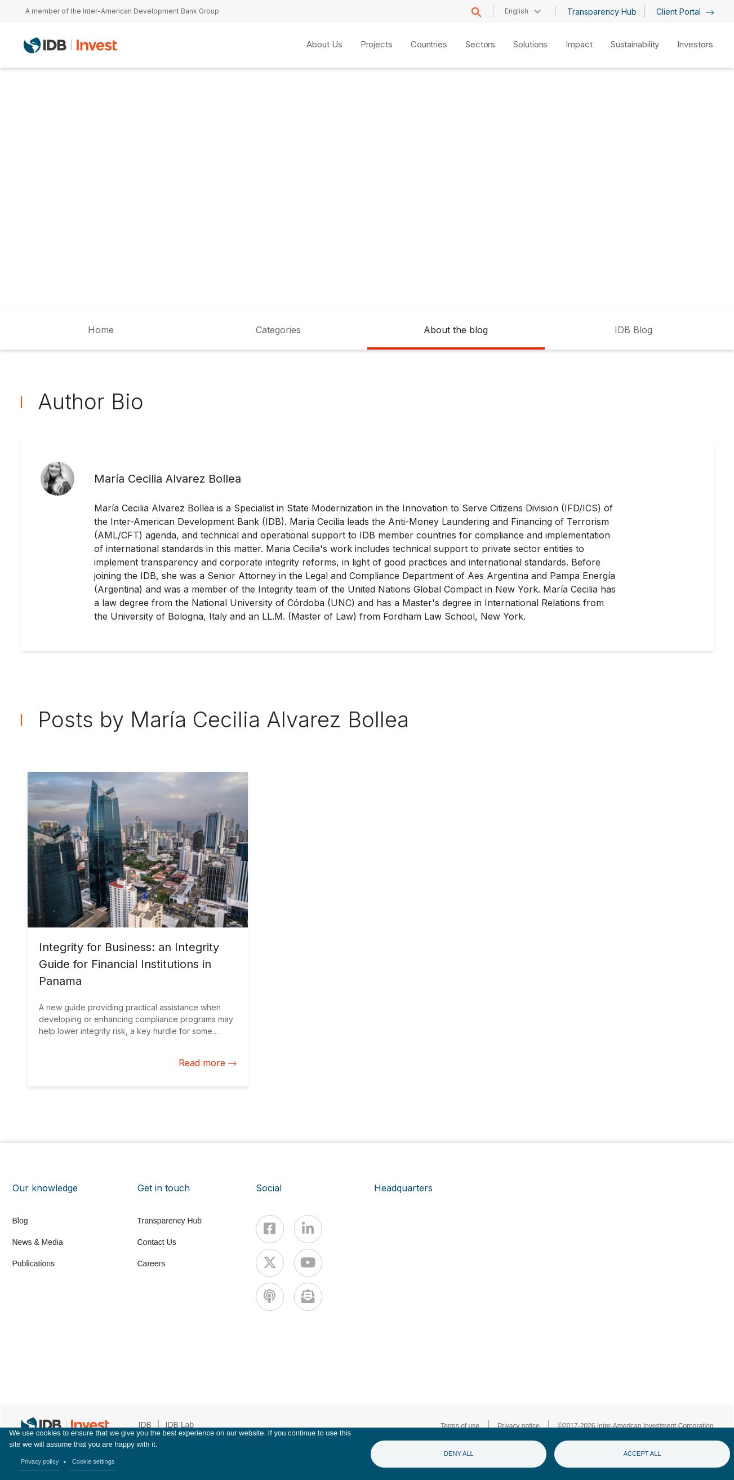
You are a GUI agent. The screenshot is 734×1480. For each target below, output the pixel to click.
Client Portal (685, 11)
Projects (377, 44)
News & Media (37, 1242)
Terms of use (460, 1426)
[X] (270, 1263)
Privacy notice (518, 1426)
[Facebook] (270, 1229)
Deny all (459, 1453)
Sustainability (635, 44)
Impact (579, 44)
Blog (20, 1220)
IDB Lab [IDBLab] (180, 1424)
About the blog (456, 329)
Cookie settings (93, 1461)
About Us (324, 44)
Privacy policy (40, 1461)
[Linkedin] (308, 1229)
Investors (695, 44)
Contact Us (156, 1242)
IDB (145, 1424)
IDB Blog (633, 329)
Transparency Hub (602, 11)
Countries (429, 44)
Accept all (642, 1453)
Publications (33, 1263)
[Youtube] (308, 1263)
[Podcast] (270, 1297)
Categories (278, 329)
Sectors (480, 44)
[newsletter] (308, 1297)
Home (101, 329)
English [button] (516, 11)
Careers (151, 1263)
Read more (208, 1063)
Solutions (530, 44)
